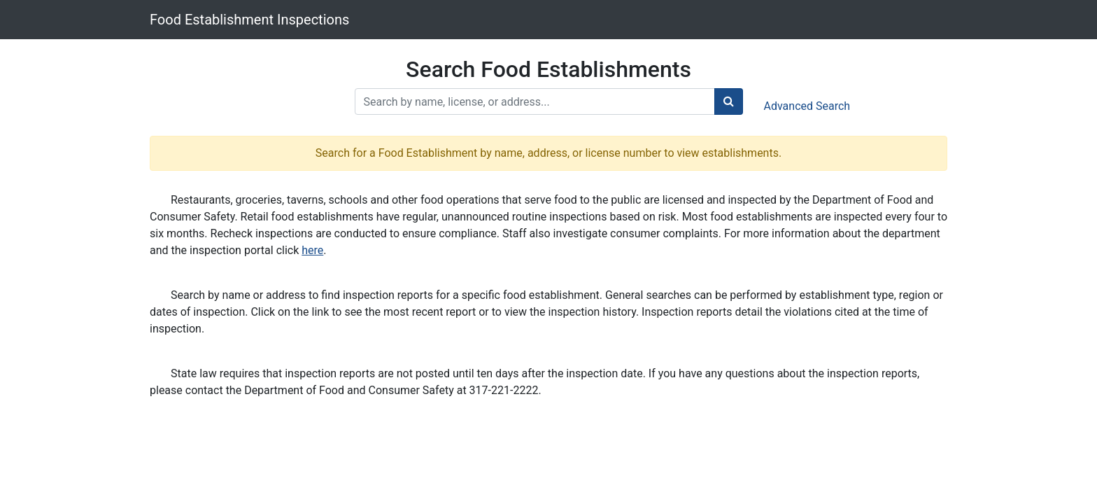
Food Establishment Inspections (249, 19)
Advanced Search (807, 106)
